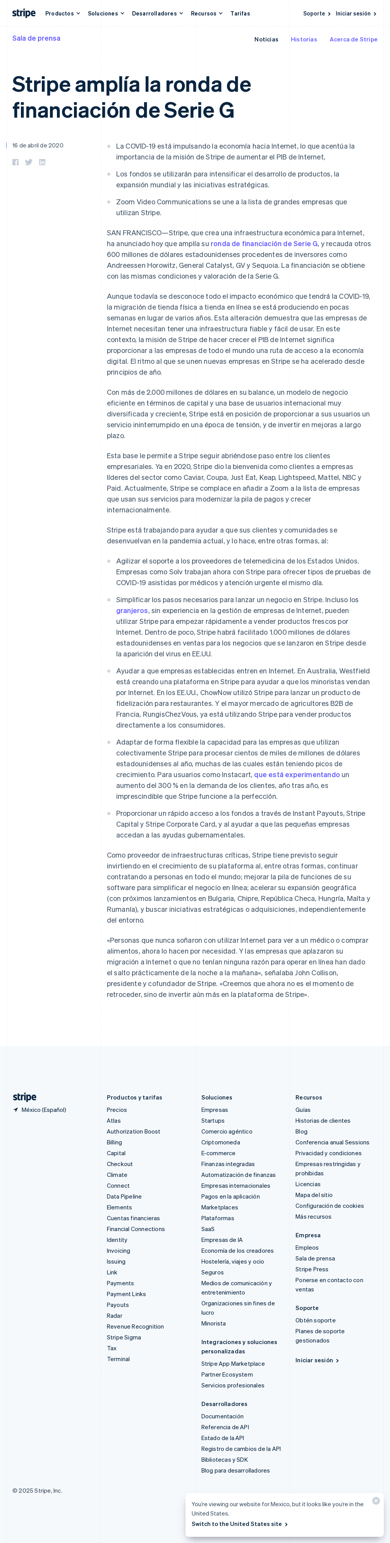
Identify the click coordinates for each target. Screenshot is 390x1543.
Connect (118, 1185)
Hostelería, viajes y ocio (233, 1261)
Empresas (215, 1109)
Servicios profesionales (233, 1385)
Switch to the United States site (240, 1524)
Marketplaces (219, 1207)
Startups (213, 1120)
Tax (112, 1348)
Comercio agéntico (227, 1131)
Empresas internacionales (236, 1185)
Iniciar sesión (357, 13)
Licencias (308, 1184)
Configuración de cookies (330, 1205)
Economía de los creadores (237, 1250)
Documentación (222, 1416)
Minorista (213, 1323)
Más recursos (314, 1216)
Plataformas (217, 1218)
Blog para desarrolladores (235, 1470)
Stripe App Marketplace (233, 1363)
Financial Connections (136, 1229)
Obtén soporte (316, 1320)
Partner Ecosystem (227, 1374)
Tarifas (240, 13)
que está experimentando (297, 774)
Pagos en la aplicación (230, 1196)
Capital (116, 1153)
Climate (117, 1174)
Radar (114, 1315)
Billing (114, 1142)
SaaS (208, 1229)
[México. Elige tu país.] (39, 1109)
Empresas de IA (222, 1239)
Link (112, 1272)
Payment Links (126, 1294)
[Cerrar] (375, 1502)
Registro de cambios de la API (241, 1448)
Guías (303, 1109)
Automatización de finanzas (238, 1174)
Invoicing (119, 1250)
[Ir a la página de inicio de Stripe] (21, 1097)
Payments (120, 1283)
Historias (304, 39)
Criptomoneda (220, 1142)
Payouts (118, 1304)
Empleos (307, 1247)
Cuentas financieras (133, 1218)
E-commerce (218, 1153)
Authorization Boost (134, 1131)
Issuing (116, 1261)
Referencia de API (225, 1427)
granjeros (132, 610)
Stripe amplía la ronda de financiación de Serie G (131, 96)
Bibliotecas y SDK (224, 1459)
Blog (302, 1131)
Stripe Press (312, 1269)
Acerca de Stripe (354, 39)
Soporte (317, 13)
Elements (119, 1207)
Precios (117, 1109)
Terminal (118, 1359)
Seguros (212, 1272)
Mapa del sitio (314, 1195)
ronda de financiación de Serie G (264, 243)
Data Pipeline (124, 1196)
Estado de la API (222, 1438)
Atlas (114, 1120)
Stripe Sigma (124, 1337)
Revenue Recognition (135, 1326)
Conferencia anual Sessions (332, 1142)
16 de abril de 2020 (38, 145)
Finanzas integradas (228, 1164)
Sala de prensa (36, 37)
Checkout (120, 1164)
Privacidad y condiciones (329, 1153)
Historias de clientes (323, 1120)
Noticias (266, 39)
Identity (117, 1239)
